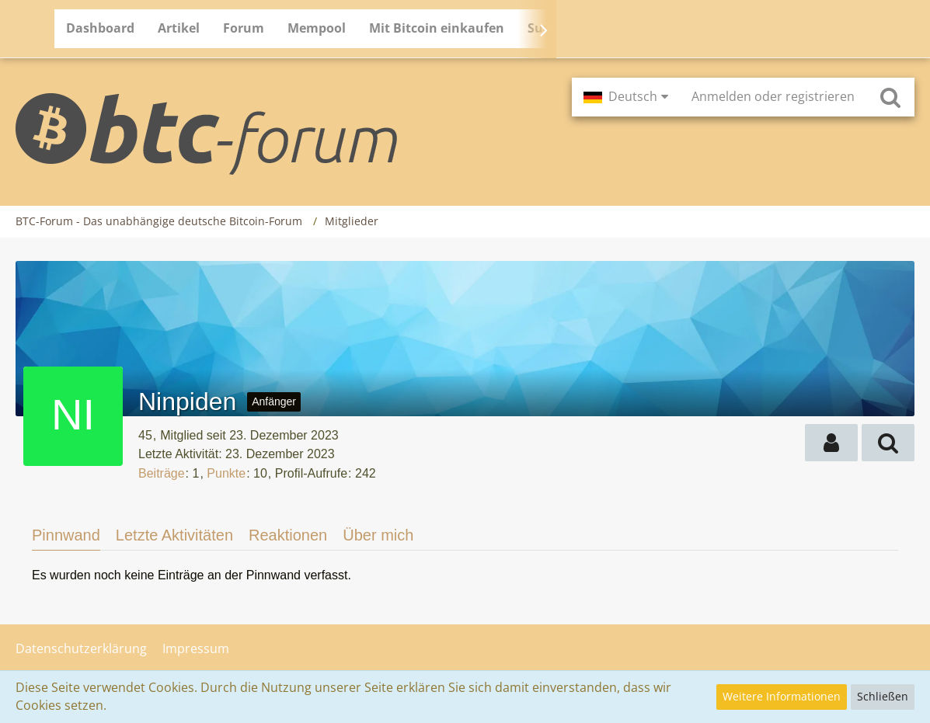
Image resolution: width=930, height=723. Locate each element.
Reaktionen (288, 535)
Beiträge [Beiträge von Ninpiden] (161, 473)
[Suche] (890, 97)
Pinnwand (66, 535)
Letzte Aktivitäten (174, 535)
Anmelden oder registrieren (773, 96)
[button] (626, 97)
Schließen (882, 696)
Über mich (378, 535)
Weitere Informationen (782, 696)
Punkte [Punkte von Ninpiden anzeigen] (226, 473)
